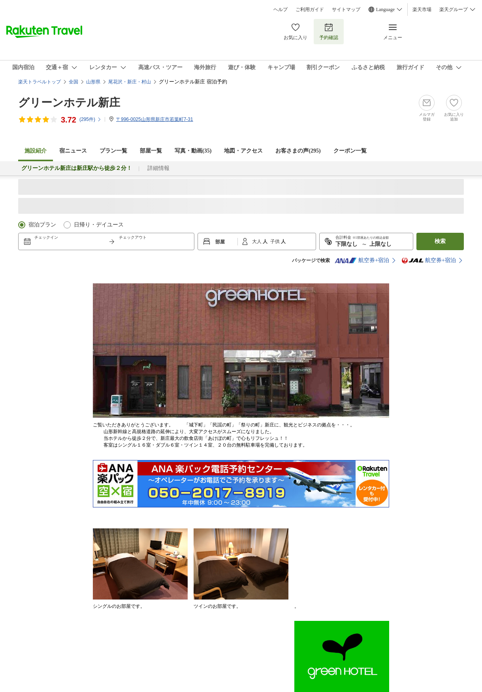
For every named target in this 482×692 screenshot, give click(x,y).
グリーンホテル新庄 (69, 102)
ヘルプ (280, 9)
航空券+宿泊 (362, 260)
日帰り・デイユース (99, 225)
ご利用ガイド (310, 9)
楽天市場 (421, 9)
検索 (440, 241)
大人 (257, 241)
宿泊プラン (42, 225)
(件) (90, 119)
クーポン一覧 (350, 151)
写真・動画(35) (193, 151)
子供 (275, 241)
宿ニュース (73, 151)
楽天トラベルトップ (39, 82)
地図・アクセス (243, 151)
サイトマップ (346, 9)
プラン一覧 (113, 151)
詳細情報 (158, 168)
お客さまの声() (297, 151)
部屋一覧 (151, 151)
